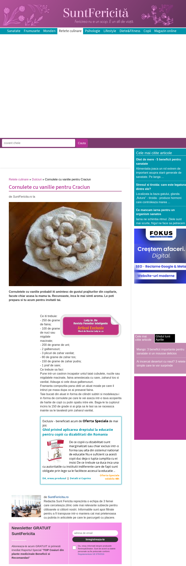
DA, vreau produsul (54, 478)
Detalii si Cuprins (80, 478)
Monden (49, 31)
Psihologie (92, 31)
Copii (147, 31)
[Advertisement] (43, 111)
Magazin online (165, 31)
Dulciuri (37, 179)
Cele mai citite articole (143, 338)
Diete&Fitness (129, 31)
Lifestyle (109, 31)
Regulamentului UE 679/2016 (91, 554)
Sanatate (13, 31)
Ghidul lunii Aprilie (163, 338)
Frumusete (32, 31)
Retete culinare (70, 31)
